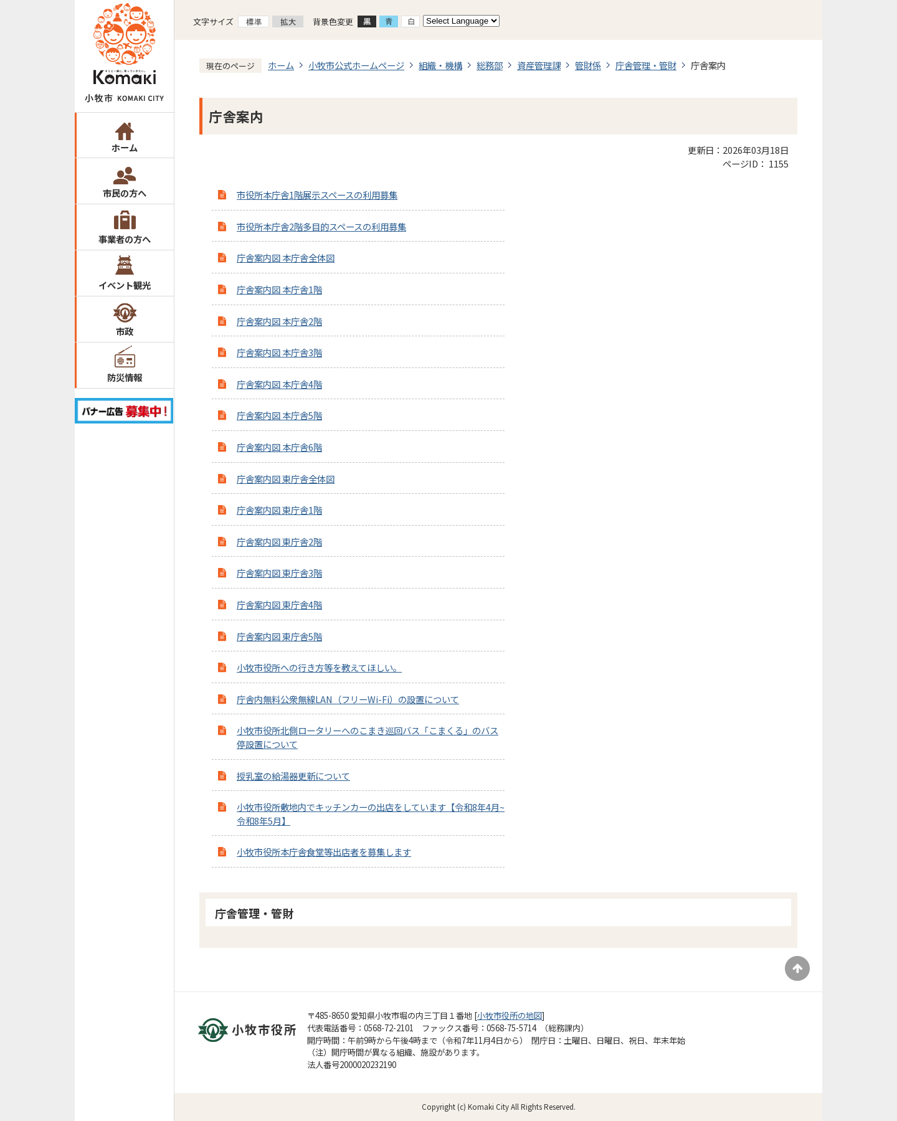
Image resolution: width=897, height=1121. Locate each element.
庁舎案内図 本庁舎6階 (279, 446)
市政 (124, 331)
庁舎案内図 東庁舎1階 (279, 509)
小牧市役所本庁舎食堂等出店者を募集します (324, 851)
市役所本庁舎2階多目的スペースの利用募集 (321, 226)
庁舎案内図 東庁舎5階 (279, 636)
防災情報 (124, 377)
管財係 (588, 65)
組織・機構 (440, 65)
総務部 (490, 65)
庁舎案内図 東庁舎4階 (279, 604)
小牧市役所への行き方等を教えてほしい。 (319, 667)
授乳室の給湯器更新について (293, 775)
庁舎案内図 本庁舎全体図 (286, 257)
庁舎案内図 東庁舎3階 (279, 572)
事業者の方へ (124, 238)
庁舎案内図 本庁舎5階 (279, 415)
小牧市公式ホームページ (356, 65)
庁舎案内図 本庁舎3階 (279, 352)
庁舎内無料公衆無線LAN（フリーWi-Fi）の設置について (348, 699)
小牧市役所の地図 (509, 1015)
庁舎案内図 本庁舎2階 (279, 321)
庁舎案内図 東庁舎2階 (279, 541)
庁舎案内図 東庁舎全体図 (286, 478)
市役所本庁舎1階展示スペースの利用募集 (317, 194)
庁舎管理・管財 (645, 65)
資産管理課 (539, 65)
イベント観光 (124, 284)
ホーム (125, 147)
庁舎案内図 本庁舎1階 (279, 289)
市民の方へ (124, 192)
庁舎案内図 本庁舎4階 (279, 383)
